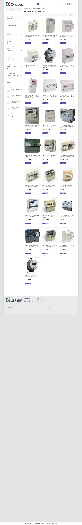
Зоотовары (9, 55)
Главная (25, 8)
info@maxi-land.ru (42, 302)
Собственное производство (12, 75)
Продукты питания (11, 71)
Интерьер (9, 64)
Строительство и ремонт (12, 59)
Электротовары (31, 8)
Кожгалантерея (10, 61)
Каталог (10, 9)
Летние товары (10, 50)
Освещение (9, 80)
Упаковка (9, 82)
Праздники (9, 39)
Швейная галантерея (11, 25)
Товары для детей (10, 52)
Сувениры (9, 36)
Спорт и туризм (10, 20)
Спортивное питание (11, 73)
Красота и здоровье (11, 66)
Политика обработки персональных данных (28, 301)
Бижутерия (9, 14)
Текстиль (9, 41)
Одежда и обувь (10, 46)
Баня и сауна (9, 57)
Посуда (8, 23)
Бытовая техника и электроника (13, 68)
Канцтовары (9, 11)
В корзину (27, 43)
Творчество (9, 30)
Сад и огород (9, 48)
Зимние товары (10, 34)
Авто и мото (9, 43)
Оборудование (10, 77)
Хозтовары (9, 18)
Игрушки (9, 27)
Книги (8, 32)
